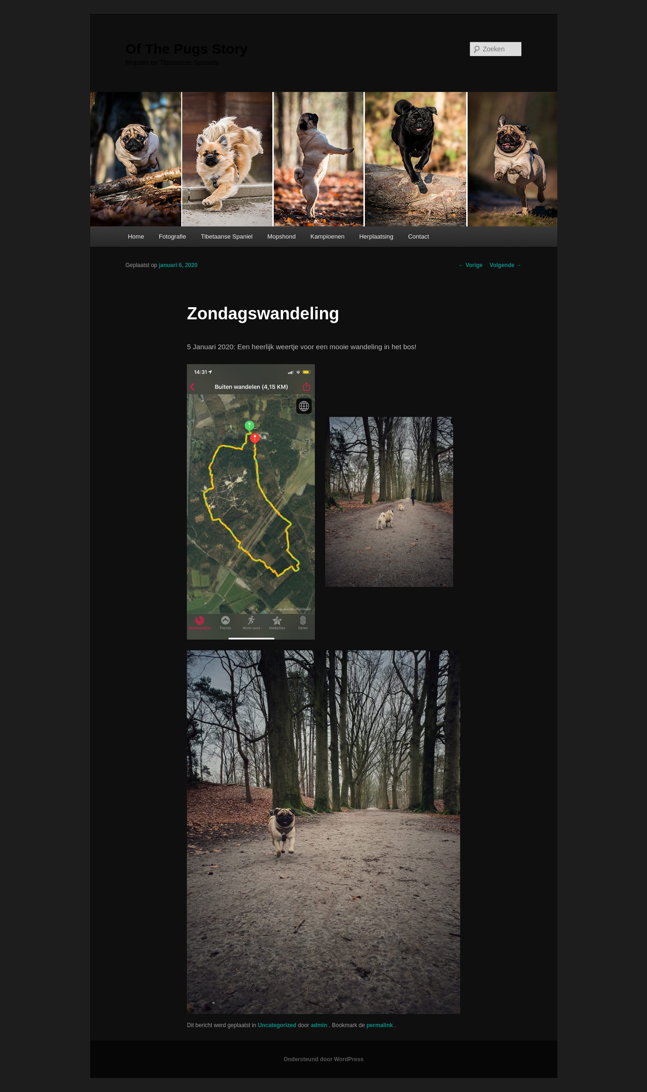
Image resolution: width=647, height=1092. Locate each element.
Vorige (470, 265)
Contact (418, 236)
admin (320, 1025)
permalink (381, 1025)
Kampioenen (327, 236)
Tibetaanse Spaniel (227, 236)
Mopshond (281, 236)
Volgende (505, 265)
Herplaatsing (376, 236)
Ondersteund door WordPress (323, 1059)
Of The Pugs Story (187, 48)
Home (136, 236)
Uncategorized (277, 1025)
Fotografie (172, 236)
